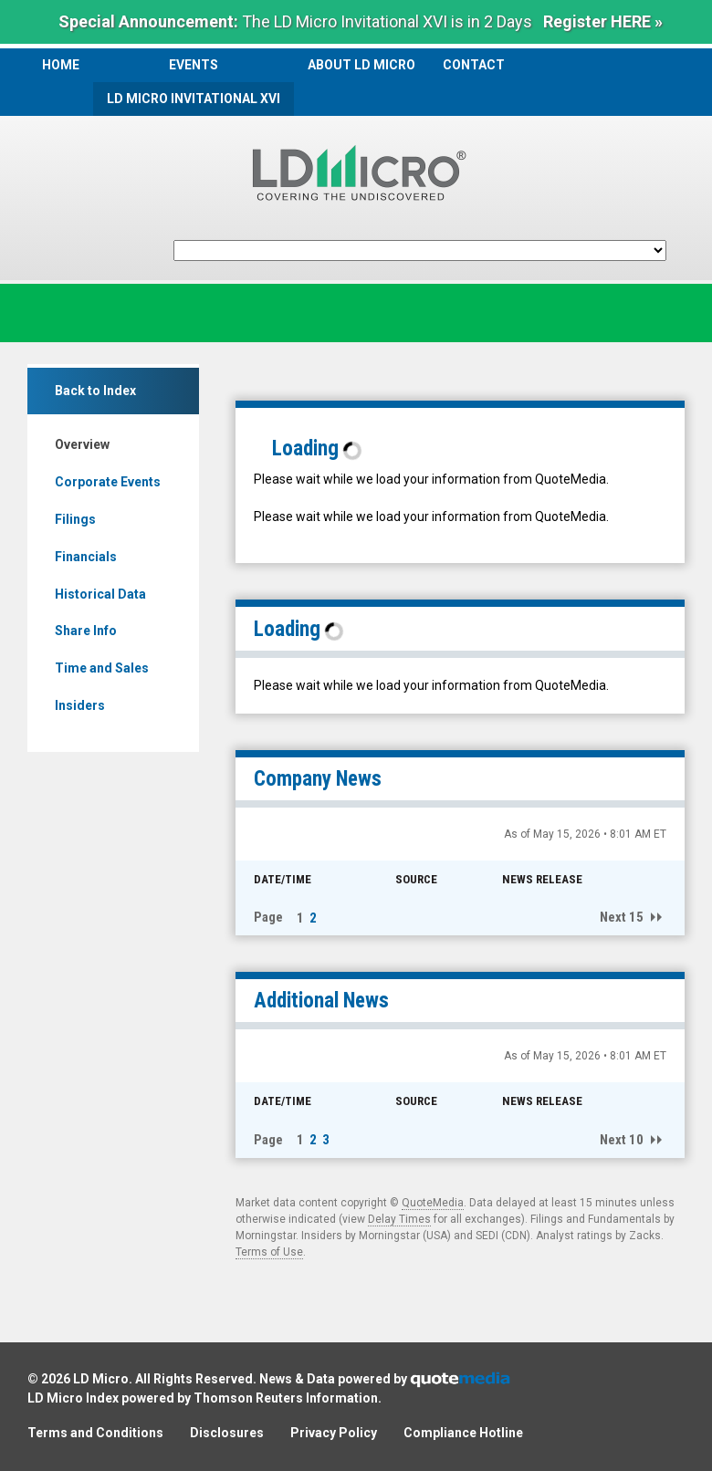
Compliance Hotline (463, 1432)
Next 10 (622, 1140)
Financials (86, 556)
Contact (474, 64)
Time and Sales (102, 668)
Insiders (80, 705)
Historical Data (100, 594)
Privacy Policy (333, 1432)
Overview (82, 444)
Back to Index (95, 390)
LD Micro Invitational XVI (193, 98)
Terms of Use (269, 1252)
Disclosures (227, 1432)
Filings (75, 519)
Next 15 (622, 917)
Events (193, 64)
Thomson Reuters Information (286, 1398)
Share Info (86, 630)
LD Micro (101, 1379)
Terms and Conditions (95, 1432)
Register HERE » (603, 21)
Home (60, 64)
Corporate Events (108, 482)
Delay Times (399, 1219)
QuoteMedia (433, 1202)
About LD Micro (361, 64)
